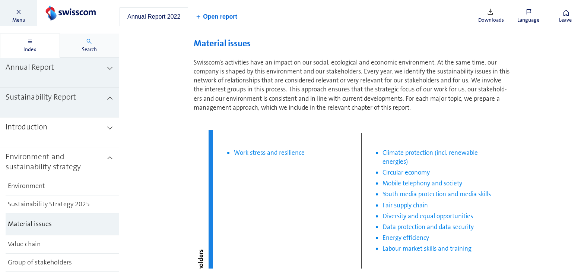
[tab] (154, 16)
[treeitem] (59, 73)
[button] (18, 13)
